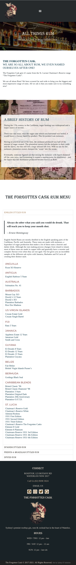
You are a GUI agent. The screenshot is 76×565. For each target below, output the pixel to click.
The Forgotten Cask (38, 497)
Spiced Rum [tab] (10, 457)
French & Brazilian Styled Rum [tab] (21, 452)
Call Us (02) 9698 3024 (38, 481)
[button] (40, 11)
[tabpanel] (38, 330)
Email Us (38, 486)
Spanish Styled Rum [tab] (15, 447)
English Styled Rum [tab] (15, 212)
